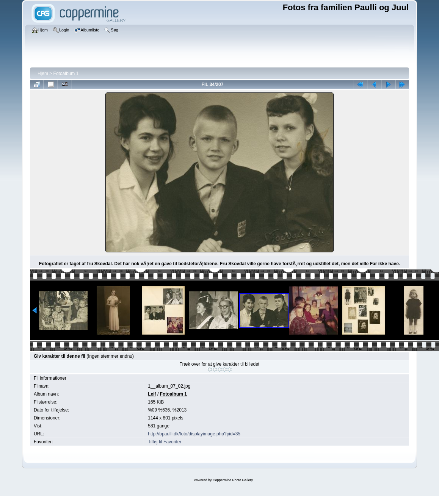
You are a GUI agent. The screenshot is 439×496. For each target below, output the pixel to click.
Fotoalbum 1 (66, 73)
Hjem (43, 73)
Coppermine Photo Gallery (233, 480)
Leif (152, 394)
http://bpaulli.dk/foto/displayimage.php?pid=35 (194, 434)
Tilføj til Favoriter (164, 441)
